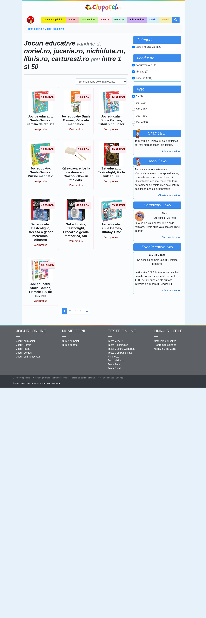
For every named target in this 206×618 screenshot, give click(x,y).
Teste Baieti (114, 420)
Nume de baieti (71, 393)
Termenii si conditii (60, 430)
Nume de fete (70, 397)
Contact (46, 430)
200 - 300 (141, 115)
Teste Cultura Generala (121, 401)
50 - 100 (141, 102)
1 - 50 (139, 96)
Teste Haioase (116, 412)
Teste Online (122, 383)
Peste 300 (142, 122)
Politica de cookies (105, 430)
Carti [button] (152, 19)
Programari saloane (165, 397)
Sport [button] (72, 19)
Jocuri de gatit (24, 405)
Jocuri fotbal (23, 401)
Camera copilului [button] (53, 19)
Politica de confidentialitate (83, 430)
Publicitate (37, 430)
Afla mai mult (171, 151)
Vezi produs (40, 129)
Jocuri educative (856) (149, 47)
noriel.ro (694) (144, 78)
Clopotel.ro (103, 7)
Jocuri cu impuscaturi (28, 409)
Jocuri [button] (103, 19)
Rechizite (119, 19)
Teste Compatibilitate (120, 405)
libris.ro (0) (142, 71)
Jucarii (165, 19)
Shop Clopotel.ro (30, 20)
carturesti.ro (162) (146, 65)
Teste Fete (114, 416)
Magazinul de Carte (165, 401)
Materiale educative (165, 393)
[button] (176, 20)
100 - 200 (141, 109)
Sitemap (120, 430)
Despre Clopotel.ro (21, 430)
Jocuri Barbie (23, 397)
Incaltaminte (88, 19)
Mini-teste (113, 409)
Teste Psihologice (118, 397)
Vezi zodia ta (171, 278)
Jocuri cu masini (25, 393)
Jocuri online (31, 383)
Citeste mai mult (169, 195)
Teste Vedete (115, 393)
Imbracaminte (137, 19)
